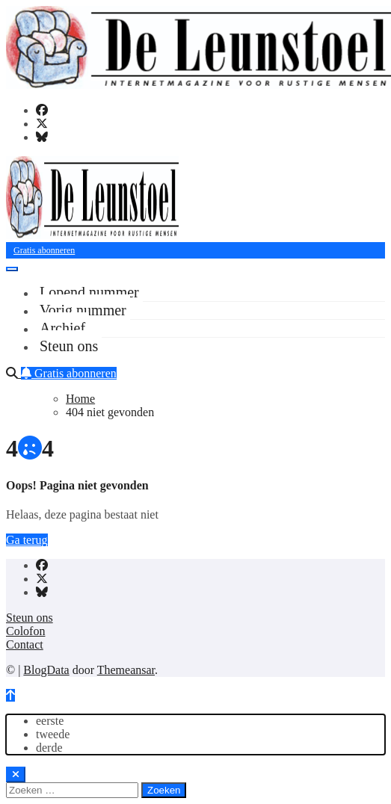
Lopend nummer (89, 292)
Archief (62, 328)
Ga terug (27, 540)
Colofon (25, 631)
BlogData (46, 670)
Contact (24, 644)
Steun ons (69, 346)
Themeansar (126, 670)
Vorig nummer (83, 310)
